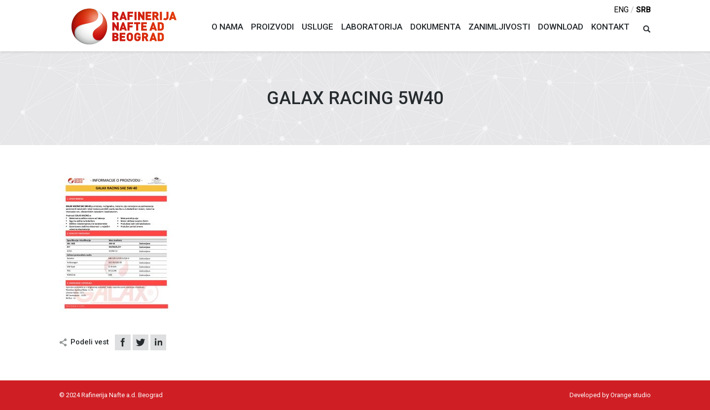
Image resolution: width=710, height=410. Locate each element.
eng (621, 9)
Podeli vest (90, 341)
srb (643, 9)
